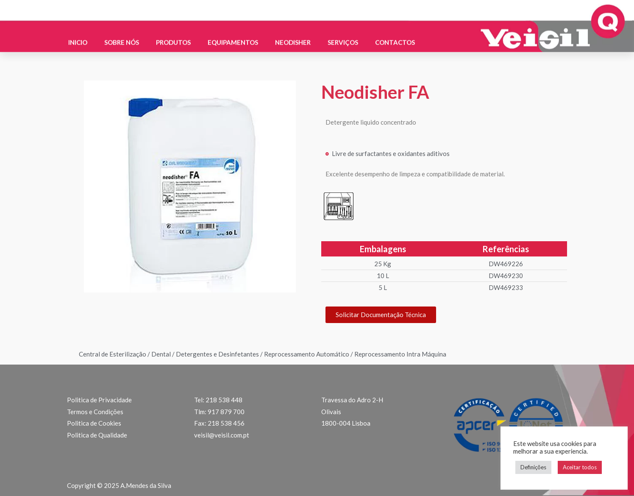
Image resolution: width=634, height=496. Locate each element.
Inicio (77, 34)
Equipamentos (233, 34)
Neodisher (293, 34)
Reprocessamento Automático (306, 354)
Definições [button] (533, 467)
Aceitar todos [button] (580, 467)
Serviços (343, 34)
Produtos (173, 34)
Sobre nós (121, 34)
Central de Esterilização (112, 354)
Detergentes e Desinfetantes (217, 354)
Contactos (395, 34)
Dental (161, 354)
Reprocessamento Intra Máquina (400, 354)
